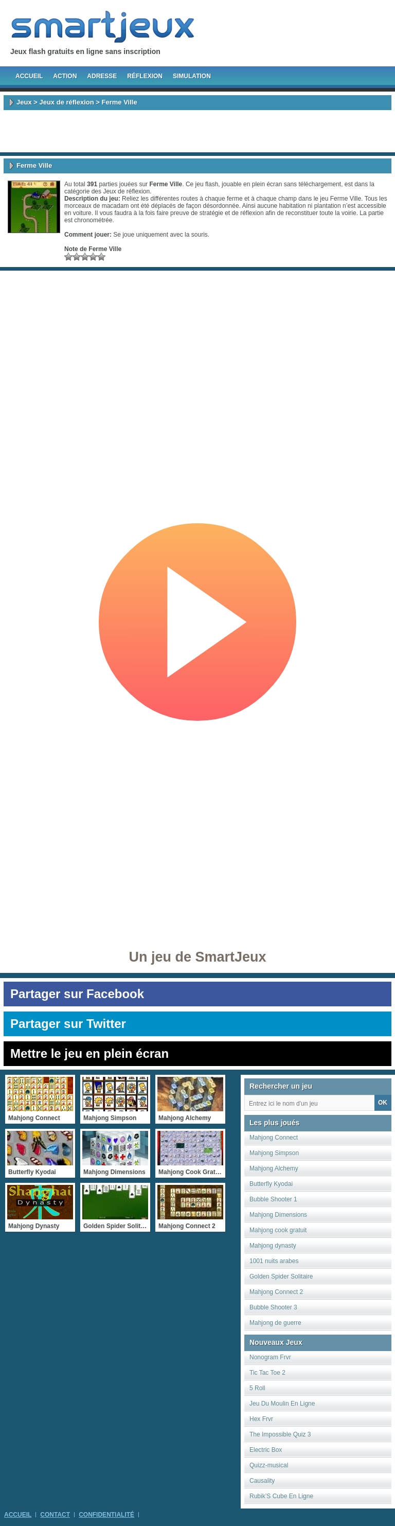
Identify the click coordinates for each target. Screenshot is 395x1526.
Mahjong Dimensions (278, 1214)
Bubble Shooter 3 (273, 1307)
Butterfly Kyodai (271, 1183)
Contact (55, 1514)
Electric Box (265, 1449)
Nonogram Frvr (270, 1357)
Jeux (24, 102)
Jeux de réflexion (66, 102)
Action (65, 76)
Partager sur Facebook (77, 994)
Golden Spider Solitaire (281, 1276)
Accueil (29, 76)
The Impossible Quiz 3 (280, 1434)
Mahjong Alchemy (273, 1168)
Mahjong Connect (273, 1137)
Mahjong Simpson (274, 1153)
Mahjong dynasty (272, 1245)
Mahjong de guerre (275, 1322)
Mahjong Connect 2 (276, 1292)
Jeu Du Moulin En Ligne (282, 1403)
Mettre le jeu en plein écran (89, 1053)
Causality (262, 1480)
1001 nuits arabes (273, 1261)
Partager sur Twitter (68, 1024)
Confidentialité (106, 1514)
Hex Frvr (261, 1419)
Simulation (192, 76)
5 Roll (257, 1388)
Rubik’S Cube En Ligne (281, 1496)
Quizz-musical (268, 1465)
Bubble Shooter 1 (273, 1199)
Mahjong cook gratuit (278, 1230)
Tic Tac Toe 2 (267, 1372)
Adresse (102, 76)
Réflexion (145, 76)
